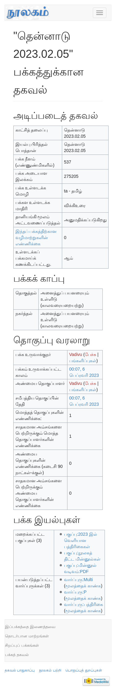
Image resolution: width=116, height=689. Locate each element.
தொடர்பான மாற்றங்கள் (27, 636)
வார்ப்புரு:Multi (78, 579)
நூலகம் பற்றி (50, 670)
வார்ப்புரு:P (75, 592)
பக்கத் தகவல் (17, 654)
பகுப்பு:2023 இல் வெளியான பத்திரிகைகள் (80, 540)
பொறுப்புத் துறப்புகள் (83, 670)
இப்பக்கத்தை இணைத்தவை (30, 626)
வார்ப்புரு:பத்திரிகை (83, 604)
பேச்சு (90, 354)
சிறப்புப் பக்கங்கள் (22, 645)
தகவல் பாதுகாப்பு (20, 670)
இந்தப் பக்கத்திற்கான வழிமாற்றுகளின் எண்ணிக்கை (36, 237)
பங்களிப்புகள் (83, 360)
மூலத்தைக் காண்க (83, 585)
